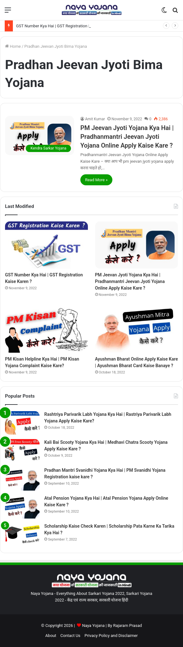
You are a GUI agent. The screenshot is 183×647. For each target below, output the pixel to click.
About (50, 635)
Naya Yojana (93, 625)
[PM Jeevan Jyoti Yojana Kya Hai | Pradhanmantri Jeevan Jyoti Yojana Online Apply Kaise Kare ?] (39, 135)
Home (13, 46)
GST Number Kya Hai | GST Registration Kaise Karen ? (64, 26)
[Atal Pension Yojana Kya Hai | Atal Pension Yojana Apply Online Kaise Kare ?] (22, 507)
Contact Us (70, 635)
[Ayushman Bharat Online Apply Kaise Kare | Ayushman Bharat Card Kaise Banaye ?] (136, 329)
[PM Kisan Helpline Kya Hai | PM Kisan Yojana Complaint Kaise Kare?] (46, 329)
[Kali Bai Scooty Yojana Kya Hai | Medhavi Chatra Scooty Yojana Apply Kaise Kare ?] (22, 451)
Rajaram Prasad (127, 625)
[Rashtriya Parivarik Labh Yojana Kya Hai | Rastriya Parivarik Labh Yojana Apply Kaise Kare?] (22, 423)
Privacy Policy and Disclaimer (110, 635)
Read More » (96, 179)
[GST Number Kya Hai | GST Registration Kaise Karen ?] (46, 244)
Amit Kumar (95, 119)
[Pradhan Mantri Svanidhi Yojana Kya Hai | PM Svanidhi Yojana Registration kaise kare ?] (22, 479)
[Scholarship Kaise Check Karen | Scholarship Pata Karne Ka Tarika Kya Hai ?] (22, 534)
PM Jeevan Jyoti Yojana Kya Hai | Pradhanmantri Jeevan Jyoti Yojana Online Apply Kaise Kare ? (127, 136)
